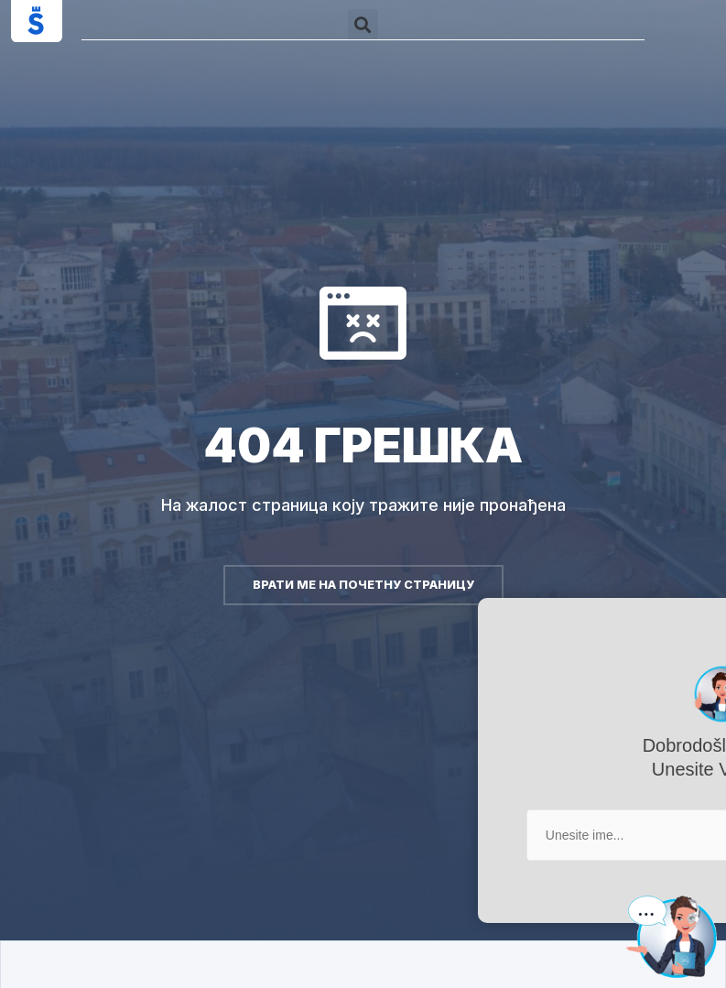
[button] (363, 24)
